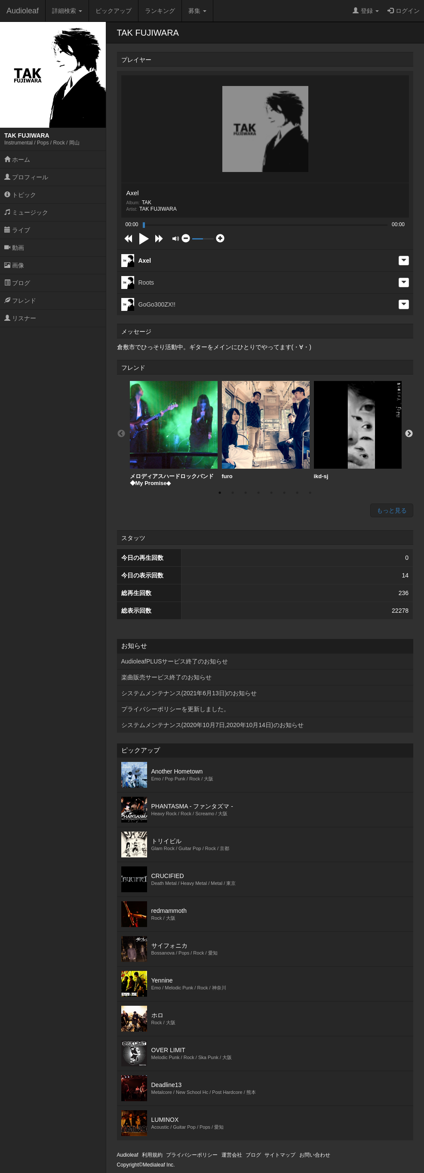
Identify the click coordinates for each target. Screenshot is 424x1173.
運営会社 (231, 1155)
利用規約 (152, 1155)
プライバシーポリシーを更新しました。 (175, 709)
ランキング (160, 10)
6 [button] (284, 492)
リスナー (20, 318)
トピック (20, 194)
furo (266, 430)
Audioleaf (22, 10)
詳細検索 (67, 10)
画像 (14, 265)
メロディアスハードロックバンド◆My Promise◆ (174, 433)
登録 (366, 10)
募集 (197, 10)
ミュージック (26, 212)
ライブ (17, 230)
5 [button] (271, 492)
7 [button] (297, 492)
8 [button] (310, 492)
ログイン (403, 10)
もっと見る (392, 510)
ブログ (17, 282)
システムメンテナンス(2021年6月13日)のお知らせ (189, 693)
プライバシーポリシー (192, 1155)
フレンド (20, 300)
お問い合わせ (314, 1155)
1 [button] (219, 492)
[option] (174, 433)
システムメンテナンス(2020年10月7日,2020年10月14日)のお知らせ (212, 725)
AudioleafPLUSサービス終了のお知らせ (174, 661)
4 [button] (258, 492)
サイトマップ (279, 1155)
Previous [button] (121, 434)
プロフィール (26, 177)
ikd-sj (358, 430)
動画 (14, 247)
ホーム (17, 159)
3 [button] (245, 492)
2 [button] (232, 492)
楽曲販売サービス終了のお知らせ (166, 677)
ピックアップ (113, 10)
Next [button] (409, 434)
